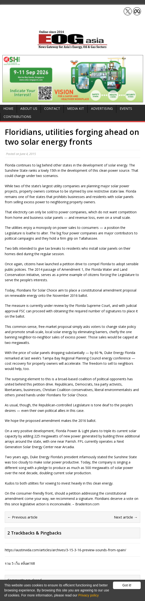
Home (8, 108)
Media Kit (75, 108)
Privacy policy (88, 595)
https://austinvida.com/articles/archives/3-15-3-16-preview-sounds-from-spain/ (65, 550)
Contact (52, 108)
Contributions (17, 116)
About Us (28, 108)
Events (126, 108)
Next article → (126, 517)
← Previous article (22, 517)
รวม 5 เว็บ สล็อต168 (20, 563)
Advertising (102, 108)
